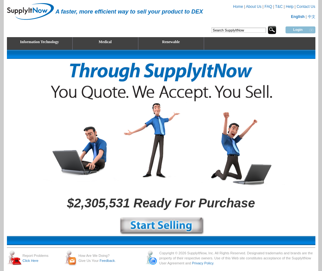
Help (290, 6)
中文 (311, 16)
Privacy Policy (202, 263)
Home (238, 6)
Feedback (107, 261)
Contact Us (306, 6)
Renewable (171, 42)
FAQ (268, 6)
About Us (253, 6)
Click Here (31, 261)
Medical (105, 42)
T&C (279, 6)
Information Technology (39, 42)
